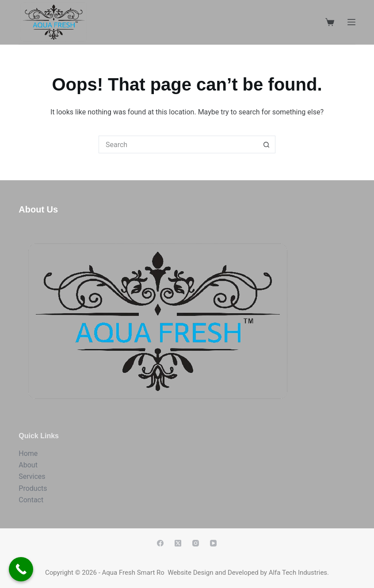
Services (32, 476)
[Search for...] (178, 144)
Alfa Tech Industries (298, 573)
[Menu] (351, 22)
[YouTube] (213, 543)
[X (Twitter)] (178, 543)
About (28, 465)
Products (33, 488)
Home (28, 453)
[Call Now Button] (21, 569)
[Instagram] (195, 543)
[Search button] (266, 144)
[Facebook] (160, 543)
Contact (31, 500)
